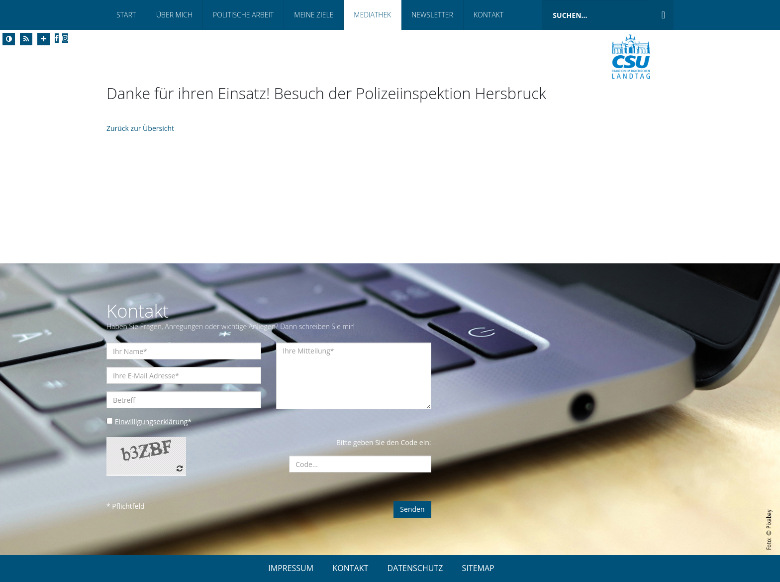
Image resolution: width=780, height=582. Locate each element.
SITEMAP (478, 568)
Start (126, 14)
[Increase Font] (43, 39)
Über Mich (174, 14)
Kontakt (488, 14)
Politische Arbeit (243, 14)
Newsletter (432, 14)
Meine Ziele (313, 14)
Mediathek (372, 14)
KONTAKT (350, 568)
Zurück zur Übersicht (140, 128)
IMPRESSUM (290, 568)
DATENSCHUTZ (415, 568)
